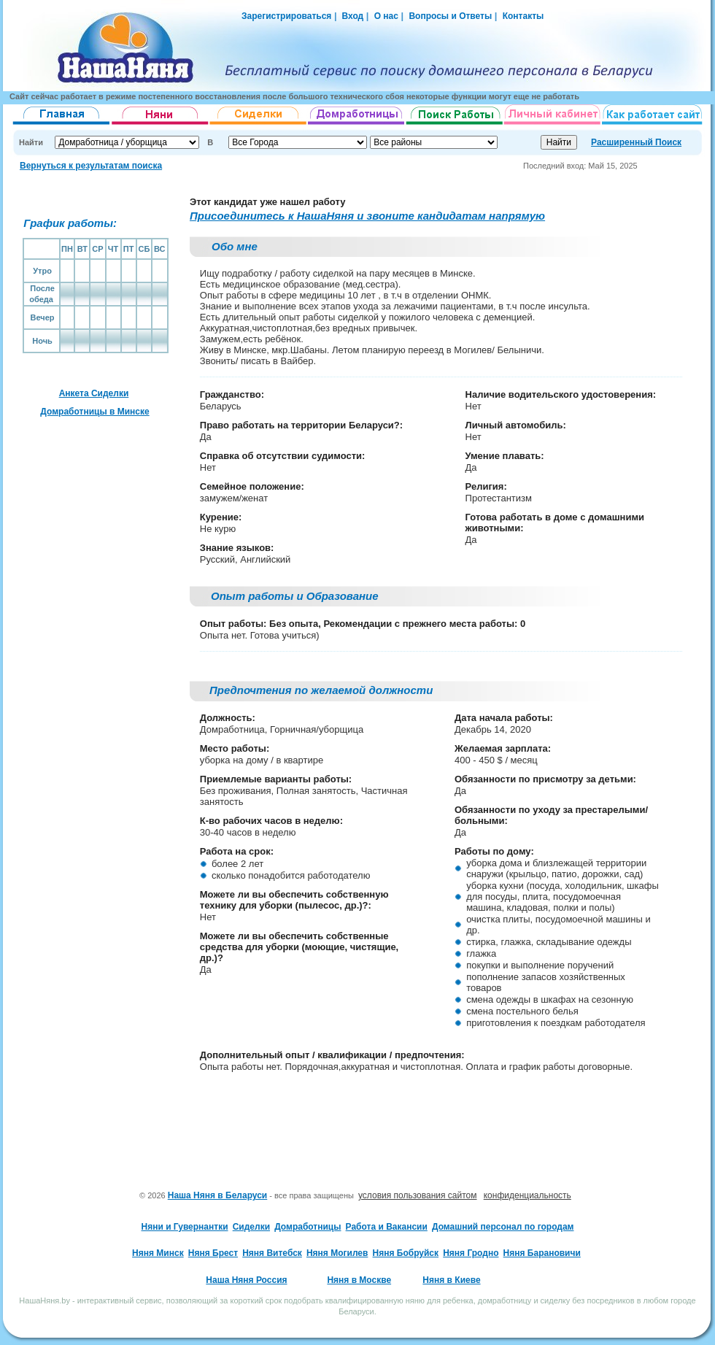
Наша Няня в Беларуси (218, 1195)
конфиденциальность (527, 1195)
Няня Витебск (272, 1253)
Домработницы (307, 1227)
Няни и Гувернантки (185, 1227)
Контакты (523, 16)
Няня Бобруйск (406, 1253)
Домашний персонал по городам (502, 1227)
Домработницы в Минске (94, 411)
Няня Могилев (337, 1253)
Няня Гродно (470, 1253)
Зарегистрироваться (286, 16)
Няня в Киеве (451, 1280)
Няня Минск (158, 1253)
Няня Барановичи (542, 1253)
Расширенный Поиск (636, 142)
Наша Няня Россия (246, 1280)
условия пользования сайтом (417, 1195)
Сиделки (251, 1227)
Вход (351, 16)
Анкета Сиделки (94, 393)
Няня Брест (213, 1253)
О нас (386, 16)
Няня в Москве (359, 1280)
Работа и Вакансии (387, 1227)
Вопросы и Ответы (450, 16)
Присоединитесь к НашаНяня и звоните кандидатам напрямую (367, 215)
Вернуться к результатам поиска (91, 166)
